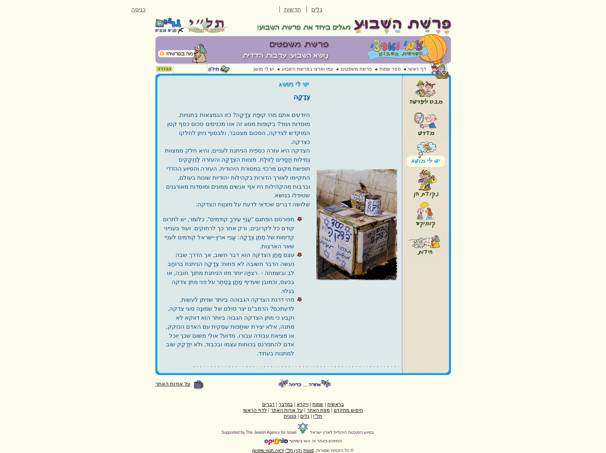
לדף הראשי (254, 410)
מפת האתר (318, 410)
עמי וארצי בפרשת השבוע (307, 69)
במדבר (286, 404)
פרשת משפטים (356, 69)
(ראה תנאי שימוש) (268, 450)
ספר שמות (390, 69)
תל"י (317, 416)
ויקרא (302, 404)
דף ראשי (417, 69)
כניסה (138, 9)
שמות (317, 404)
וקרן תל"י (293, 450)
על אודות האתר (172, 384)
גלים (316, 9)
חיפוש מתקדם (348, 410)
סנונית (290, 416)
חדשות (292, 9)
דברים (268, 404)
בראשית (335, 404)
